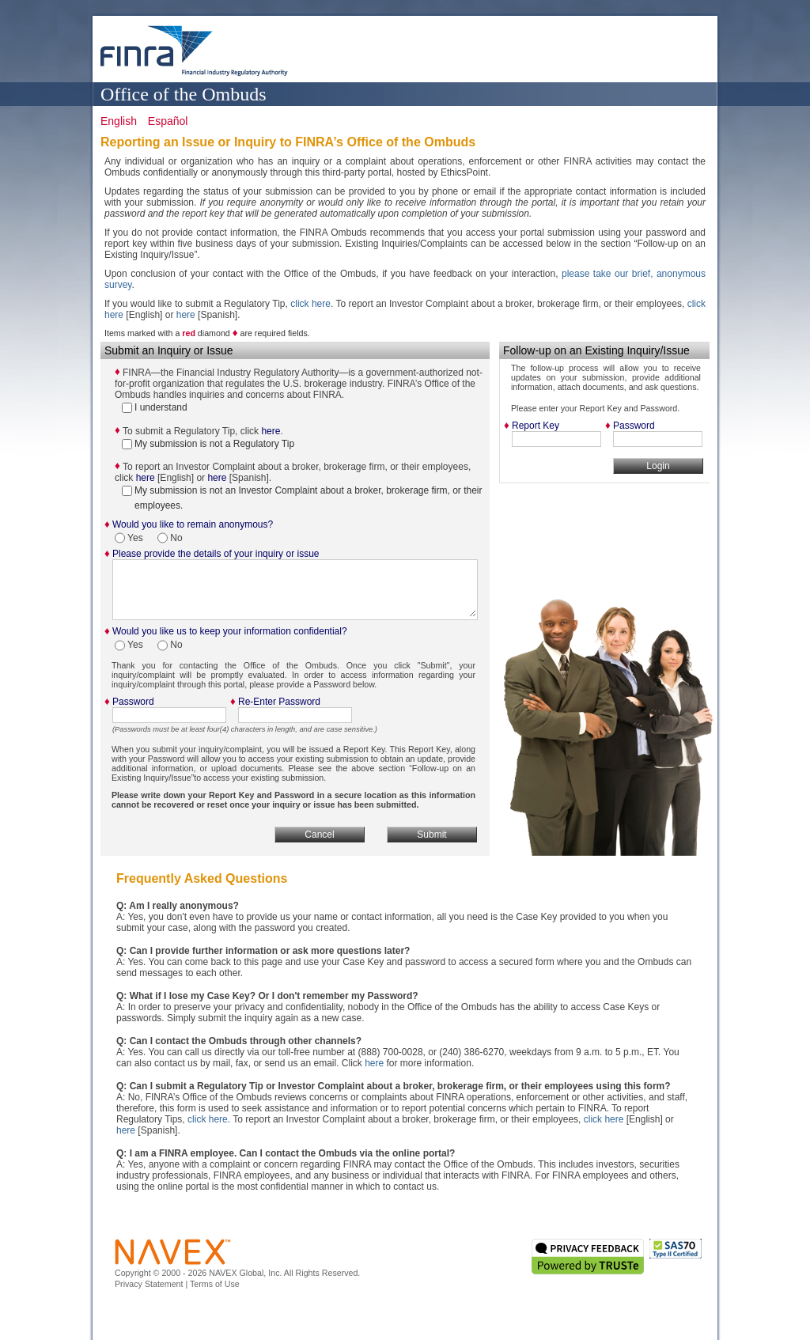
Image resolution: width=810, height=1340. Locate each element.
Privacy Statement (149, 1284)
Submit (431, 834)
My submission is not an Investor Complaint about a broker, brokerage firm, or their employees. (302, 498)
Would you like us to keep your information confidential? (229, 631)
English (118, 121)
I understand (154, 407)
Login (657, 465)
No (170, 537)
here (185, 314)
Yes (130, 537)
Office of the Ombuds (183, 93)
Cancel (319, 834)
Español (168, 121)
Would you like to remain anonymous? (192, 524)
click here (310, 303)
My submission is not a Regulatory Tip (208, 443)
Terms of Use (215, 1284)
